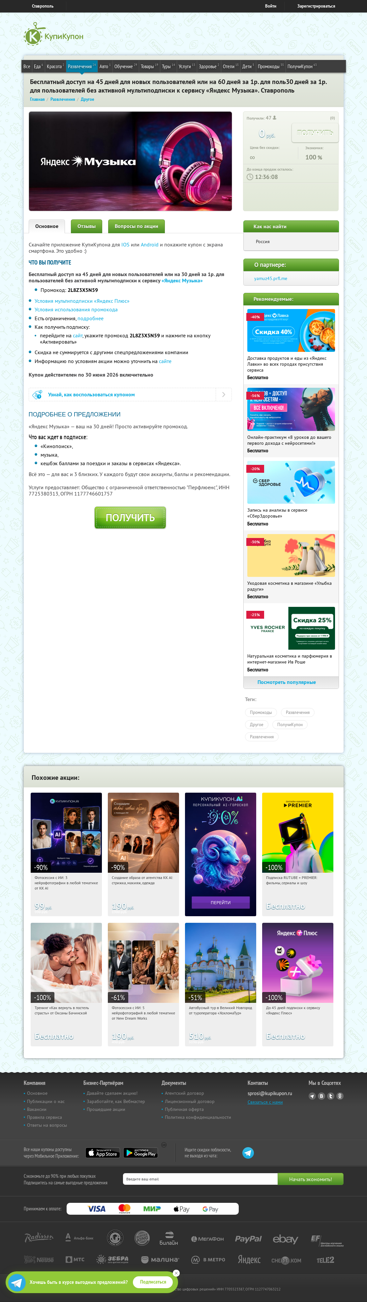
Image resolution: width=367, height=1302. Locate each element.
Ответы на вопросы (47, 1125)
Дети (248, 66)
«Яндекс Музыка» (182, 280)
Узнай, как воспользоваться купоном (91, 394)
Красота (55, 66)
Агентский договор (184, 1093)
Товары (149, 66)
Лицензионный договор (190, 1101)
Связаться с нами (265, 1102)
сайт (77, 335)
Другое (256, 724)
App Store (102, 1152)
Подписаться (153, 1282)
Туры (168, 66)
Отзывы (86, 226)
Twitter (330, 1096)
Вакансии (36, 1109)
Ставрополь (42, 6)
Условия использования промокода (76, 309)
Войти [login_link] (270, 6)
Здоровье (209, 66)
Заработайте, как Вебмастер (116, 1101)
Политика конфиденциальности (198, 1117)
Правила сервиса (44, 1117)
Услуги (187, 66)
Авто (105, 66)
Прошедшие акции (106, 1109)
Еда (38, 66)
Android (150, 244)
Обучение (125, 66)
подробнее (90, 318)
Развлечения (82, 66)
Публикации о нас (46, 1101)
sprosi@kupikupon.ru (270, 1093)
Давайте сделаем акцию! (112, 1093)
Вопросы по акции (136, 226)
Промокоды (271, 66)
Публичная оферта (184, 1109)
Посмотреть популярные (291, 682)
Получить (130, 517)
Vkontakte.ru (321, 1096)
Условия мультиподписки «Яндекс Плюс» (82, 300)
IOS (126, 244)
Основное (46, 226)
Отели (231, 66)
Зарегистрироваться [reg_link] (316, 6)
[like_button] (325, 118)
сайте (165, 361)
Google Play (140, 1152)
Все (26, 66)
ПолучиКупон (302, 66)
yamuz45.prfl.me (270, 278)
